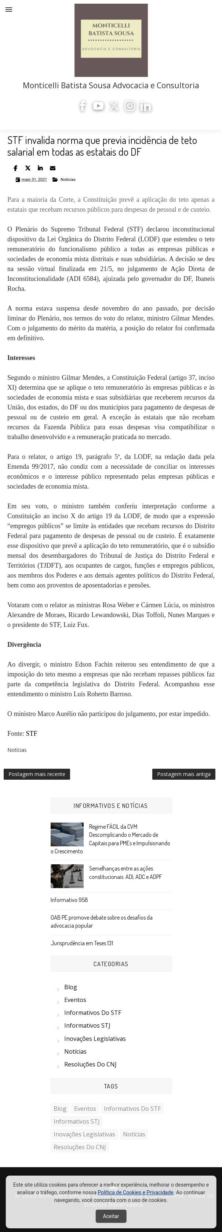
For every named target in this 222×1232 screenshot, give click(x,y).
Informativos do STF (92, 1013)
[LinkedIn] (146, 108)
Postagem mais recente (36, 774)
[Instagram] (130, 108)
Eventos (75, 1000)
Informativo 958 (69, 899)
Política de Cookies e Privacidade (135, 1192)
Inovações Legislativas (95, 1039)
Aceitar (111, 1216)
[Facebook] (82, 108)
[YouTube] (98, 108)
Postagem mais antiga (184, 774)
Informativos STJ (87, 1025)
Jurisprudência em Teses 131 (82, 943)
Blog (70, 987)
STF (31, 733)
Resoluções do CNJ (90, 1064)
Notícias (68, 179)
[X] (114, 108)
